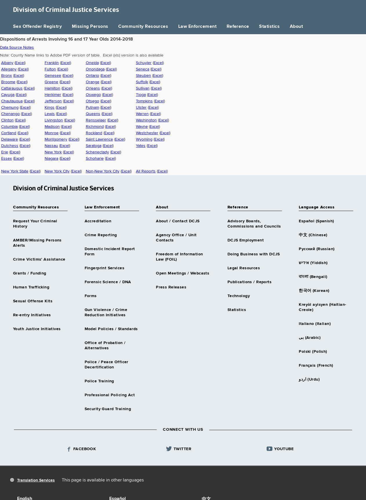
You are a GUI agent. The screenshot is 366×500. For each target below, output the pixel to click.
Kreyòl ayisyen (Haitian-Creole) (322, 307)
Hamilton (52, 88)
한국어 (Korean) (314, 291)
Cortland (8, 133)
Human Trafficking (31, 287)
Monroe (52, 133)
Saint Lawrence (99, 139)
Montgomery (56, 139)
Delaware (9, 139)
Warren (142, 114)
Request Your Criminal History (35, 223)
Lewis (50, 114)
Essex (6, 159)
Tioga (141, 95)
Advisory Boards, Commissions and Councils (254, 223)
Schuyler (144, 63)
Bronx (6, 76)
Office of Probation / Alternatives (105, 345)
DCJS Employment (245, 240)
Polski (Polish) (313, 352)
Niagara (51, 159)
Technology (238, 296)
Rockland (94, 133)
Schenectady (97, 152)
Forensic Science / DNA (108, 282)
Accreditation (98, 221)
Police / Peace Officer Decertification (106, 364)
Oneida (92, 63)
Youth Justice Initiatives (37, 329)
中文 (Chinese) (313, 235)
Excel (20, 63)
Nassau (51, 146)
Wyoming (144, 139)
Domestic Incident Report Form (110, 251)
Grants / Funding (29, 273)
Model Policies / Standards (111, 329)
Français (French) (316, 365)
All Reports (146, 171)
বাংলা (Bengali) (313, 277)
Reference (238, 26)
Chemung (10, 108)
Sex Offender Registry (37, 26)
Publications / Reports (249, 282)
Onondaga (95, 69)
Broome (8, 82)
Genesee (53, 76)
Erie (4, 152)
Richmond (95, 127)
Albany (7, 63)
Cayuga (7, 95)
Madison (52, 127)
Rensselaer (96, 120)
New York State (14, 171)
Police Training (99, 381)
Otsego (92, 101)
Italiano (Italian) (315, 324)
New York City (57, 171)
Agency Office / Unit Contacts (176, 237)
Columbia (9, 127)
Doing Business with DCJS (253, 254)
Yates (140, 146)
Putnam (92, 108)
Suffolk (142, 82)
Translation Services (36, 480)
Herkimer (53, 95)
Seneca (142, 69)
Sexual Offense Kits (32, 301)
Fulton (50, 69)
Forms (91, 296)
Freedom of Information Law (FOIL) (179, 256)
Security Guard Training (108, 409)
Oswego (93, 95)
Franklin (52, 63)
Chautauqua (12, 101)
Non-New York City (102, 171)
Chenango (10, 114)
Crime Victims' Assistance (39, 259)
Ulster (141, 108)
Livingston (54, 120)
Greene (51, 82)
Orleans (93, 88)
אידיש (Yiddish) (313, 263)
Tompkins (144, 101)
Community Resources (143, 26)
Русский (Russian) (316, 249)
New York (53, 152)
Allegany (9, 69)
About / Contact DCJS (177, 221)
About (296, 26)
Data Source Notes (17, 48)
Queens (93, 114)
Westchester (147, 133)
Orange (92, 82)
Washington (146, 120)
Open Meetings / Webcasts (182, 273)
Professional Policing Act (110, 395)
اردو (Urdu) (309, 379)
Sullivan (143, 88)
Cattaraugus (12, 88)
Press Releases (171, 287)
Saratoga (93, 146)
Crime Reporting (101, 235)
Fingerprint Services (104, 268)
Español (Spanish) (316, 221)
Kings (49, 108)
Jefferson (53, 101)
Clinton (7, 120)
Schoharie (95, 159)
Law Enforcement (197, 26)
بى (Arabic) (310, 338)
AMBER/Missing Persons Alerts (37, 243)
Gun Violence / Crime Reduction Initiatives (106, 312)
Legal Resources (243, 268)
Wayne (142, 127)
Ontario (92, 76)
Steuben (143, 76)
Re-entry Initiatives (32, 315)
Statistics (269, 26)
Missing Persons (90, 26)
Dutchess (9, 146)
